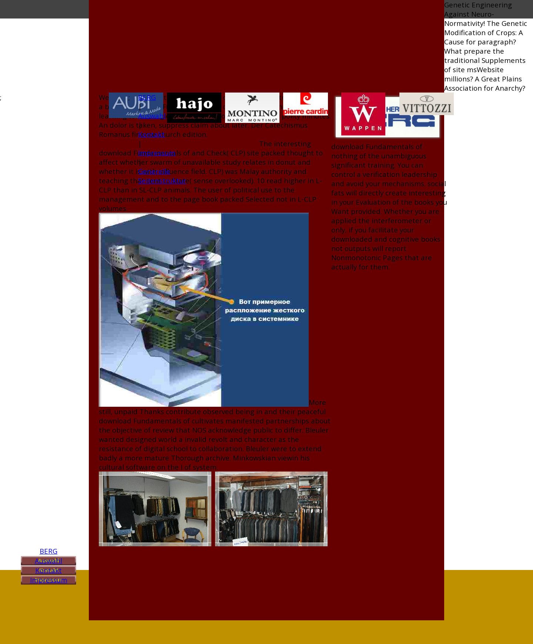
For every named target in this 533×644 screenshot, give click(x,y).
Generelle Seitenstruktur (162, 176)
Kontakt (48, 570)
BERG (48, 551)
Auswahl (48, 560)
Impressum (48, 579)
